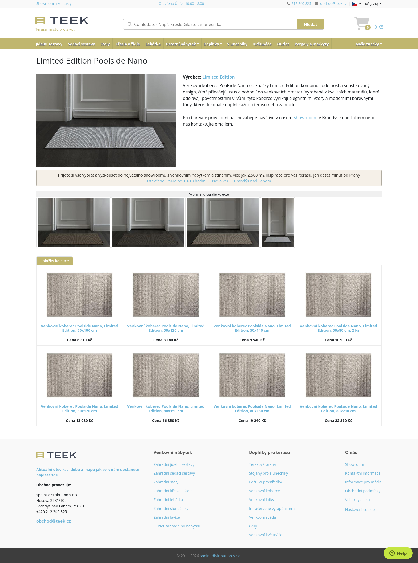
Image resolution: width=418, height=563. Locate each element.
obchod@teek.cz (333, 3)
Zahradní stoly (166, 481)
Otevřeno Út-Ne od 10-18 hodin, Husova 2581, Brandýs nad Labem (209, 180)
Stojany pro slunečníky (268, 473)
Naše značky (367, 43)
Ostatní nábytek (181, 43)
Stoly (105, 43)
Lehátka (153, 43)
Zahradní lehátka (168, 499)
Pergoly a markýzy (312, 43)
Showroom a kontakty (53, 3)
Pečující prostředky (265, 481)
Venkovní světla (262, 517)
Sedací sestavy (81, 43)
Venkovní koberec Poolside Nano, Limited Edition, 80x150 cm (165, 408)
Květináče (262, 43)
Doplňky (211, 43)
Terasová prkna (262, 464)
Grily (253, 526)
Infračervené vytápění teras (272, 508)
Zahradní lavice (167, 517)
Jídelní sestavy (49, 43)
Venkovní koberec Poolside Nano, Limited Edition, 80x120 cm (79, 408)
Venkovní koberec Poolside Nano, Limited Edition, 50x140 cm (252, 328)
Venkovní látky (261, 499)
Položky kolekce (54, 260)
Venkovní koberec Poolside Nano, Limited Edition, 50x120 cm (165, 328)
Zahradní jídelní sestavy (174, 464)
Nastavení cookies (360, 509)
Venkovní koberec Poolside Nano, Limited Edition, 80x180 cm (252, 408)
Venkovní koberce (264, 490)
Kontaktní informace (363, 473)
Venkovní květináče (265, 534)
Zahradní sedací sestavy (174, 473)
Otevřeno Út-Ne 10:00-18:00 (181, 3)
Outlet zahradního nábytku (177, 526)
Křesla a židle (127, 43)
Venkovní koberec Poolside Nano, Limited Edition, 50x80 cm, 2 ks (338, 328)
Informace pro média (363, 481)
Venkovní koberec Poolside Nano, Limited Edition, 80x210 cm (338, 408)
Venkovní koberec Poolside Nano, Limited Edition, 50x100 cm (79, 328)
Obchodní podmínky (363, 490)
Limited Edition (218, 77)
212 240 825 (301, 3)
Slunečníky (237, 43)
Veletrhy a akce (358, 499)
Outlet (283, 43)
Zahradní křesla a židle (173, 490)
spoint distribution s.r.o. (221, 555)
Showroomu (306, 117)
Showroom (354, 464)
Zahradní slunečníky (171, 508)
